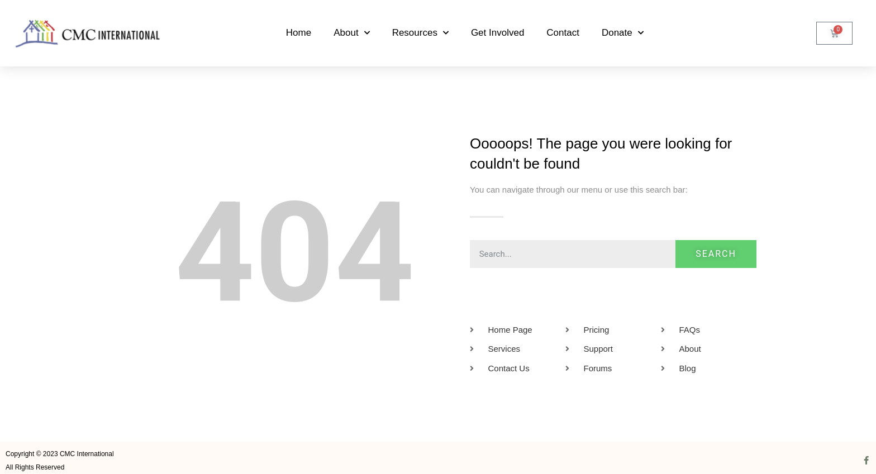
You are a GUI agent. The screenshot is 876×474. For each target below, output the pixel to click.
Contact (562, 32)
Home (298, 32)
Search (716, 253)
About (351, 33)
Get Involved (497, 32)
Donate (623, 33)
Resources (420, 33)
